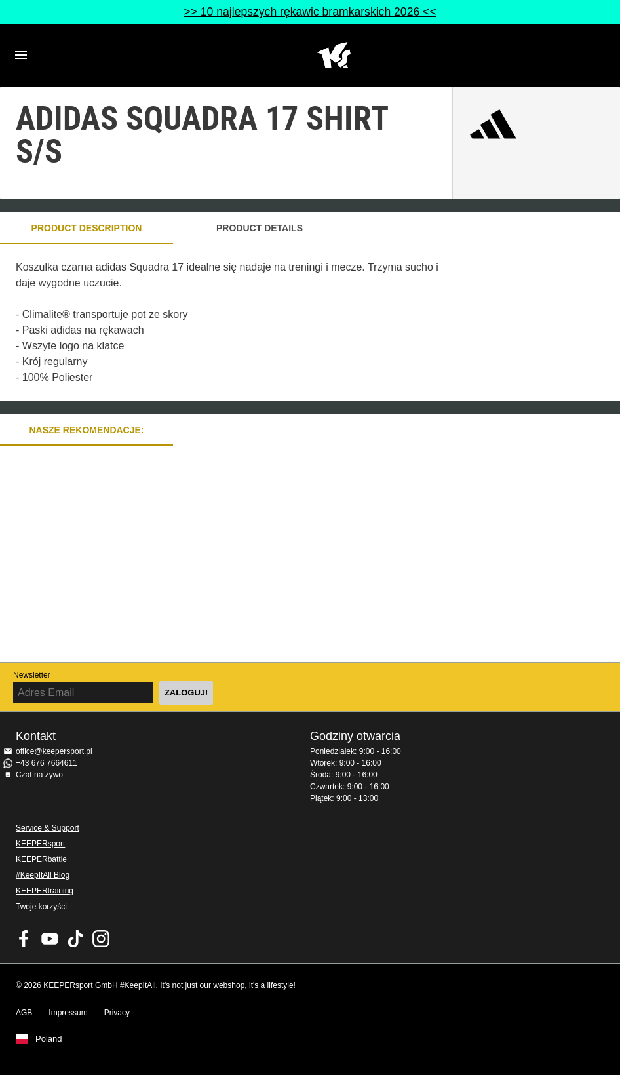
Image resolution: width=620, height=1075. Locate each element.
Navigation (21, 55)
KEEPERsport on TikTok (75, 938)
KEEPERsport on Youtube (49, 938)
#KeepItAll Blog (42, 875)
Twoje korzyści (41, 906)
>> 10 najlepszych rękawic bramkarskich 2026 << (310, 11)
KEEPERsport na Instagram (100, 938)
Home (334, 55)
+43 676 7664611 (46, 763)
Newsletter (31, 675)
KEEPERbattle (41, 859)
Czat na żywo (39, 774)
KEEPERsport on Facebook (24, 938)
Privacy (117, 1012)
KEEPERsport (40, 843)
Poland (48, 1039)
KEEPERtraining (44, 890)
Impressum (67, 1012)
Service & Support (47, 827)
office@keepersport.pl (54, 751)
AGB (24, 1012)
